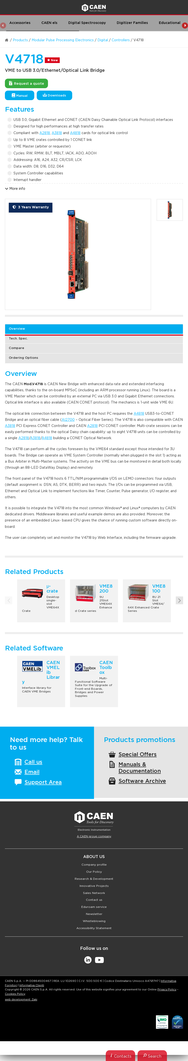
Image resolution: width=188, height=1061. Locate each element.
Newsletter (94, 913)
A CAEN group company (94, 836)
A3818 (57, 133)
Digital (102, 40)
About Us (94, 857)
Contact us (94, 899)
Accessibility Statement (94, 928)
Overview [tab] (17, 328)
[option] (78, 254)
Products (20, 40)
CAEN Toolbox (106, 668)
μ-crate (52, 589)
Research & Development (94, 878)
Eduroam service (94, 906)
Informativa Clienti (31, 985)
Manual (20, 95)
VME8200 (106, 589)
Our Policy (94, 871)
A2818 (44, 133)
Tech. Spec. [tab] (18, 338)
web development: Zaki (21, 999)
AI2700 (68, 420)
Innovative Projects (94, 885)
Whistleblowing (94, 921)
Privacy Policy (166, 989)
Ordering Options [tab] (23, 358)
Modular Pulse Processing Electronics (63, 40)
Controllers (121, 40)
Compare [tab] (16, 348)
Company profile (94, 864)
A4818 (75, 133)
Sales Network (94, 892)
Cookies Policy (15, 994)
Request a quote (26, 83)
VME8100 (158, 589)
